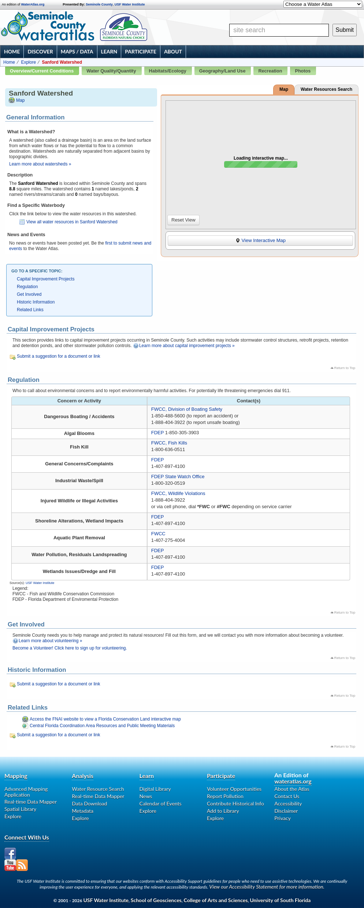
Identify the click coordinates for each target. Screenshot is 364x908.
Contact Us (286, 796)
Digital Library (155, 789)
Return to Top (344, 368)
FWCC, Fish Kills (169, 443)
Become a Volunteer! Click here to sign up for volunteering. (69, 648)
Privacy (282, 818)
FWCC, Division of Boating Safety (186, 409)
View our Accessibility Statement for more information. (266, 886)
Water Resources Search (326, 89)
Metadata (82, 811)
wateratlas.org (292, 781)
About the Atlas (291, 789)
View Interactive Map (260, 240)
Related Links (30, 309)
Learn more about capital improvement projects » (187, 345)
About (173, 51)
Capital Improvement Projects (45, 279)
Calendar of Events (161, 803)
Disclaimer (286, 811)
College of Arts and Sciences (216, 900)
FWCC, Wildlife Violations (178, 493)
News (146, 796)
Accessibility (288, 803)
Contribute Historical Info (235, 803)
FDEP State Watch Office (178, 476)
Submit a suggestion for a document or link (58, 356)
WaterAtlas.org (33, 4)
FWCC (158, 533)
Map (20, 100)
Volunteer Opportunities (234, 789)
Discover (40, 51)
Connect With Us (26, 837)
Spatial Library (20, 809)
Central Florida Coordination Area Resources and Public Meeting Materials (102, 725)
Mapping (15, 775)
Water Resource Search (98, 789)
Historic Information (36, 302)
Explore (28, 62)
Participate (140, 51)
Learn (109, 51)
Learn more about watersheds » (40, 164)
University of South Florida (280, 900)
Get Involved (29, 294)
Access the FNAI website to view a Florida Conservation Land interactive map (105, 719)
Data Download (89, 803)
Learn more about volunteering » (50, 640)
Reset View (183, 220)
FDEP (157, 432)
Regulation (27, 286)
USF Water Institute (130, 4)
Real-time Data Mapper (30, 802)
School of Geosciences (156, 900)
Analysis (82, 775)
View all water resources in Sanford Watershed (72, 221)
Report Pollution (225, 796)
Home (12, 51)
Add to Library (223, 811)
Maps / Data (77, 51)
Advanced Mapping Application (26, 792)
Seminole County (99, 4)
